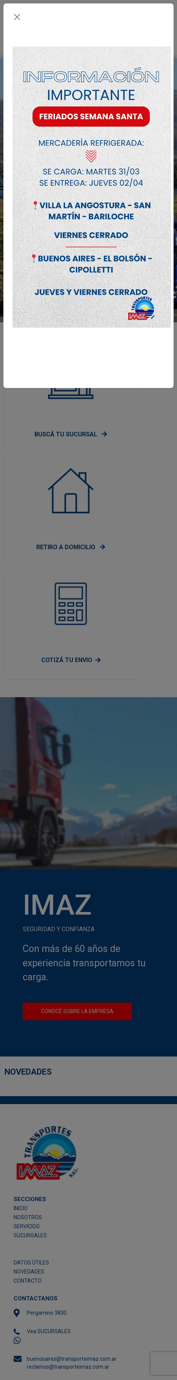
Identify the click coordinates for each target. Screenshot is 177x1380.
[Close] (17, 17)
